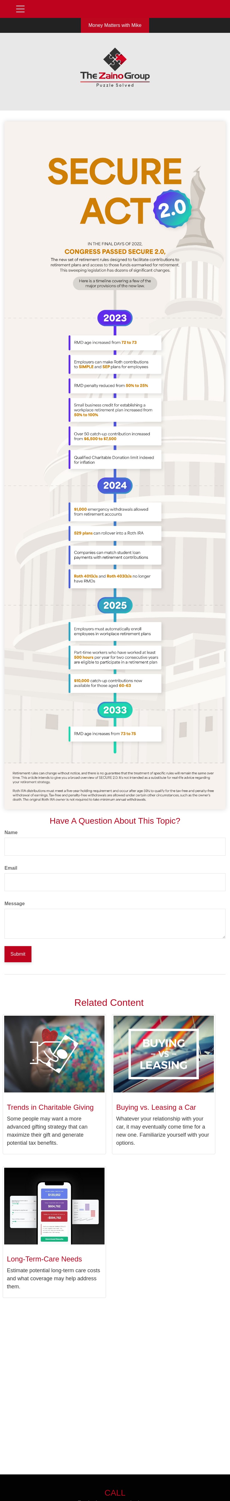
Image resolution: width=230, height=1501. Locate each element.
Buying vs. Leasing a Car (156, 1107)
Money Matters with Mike (115, 25)
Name (11, 832)
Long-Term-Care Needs (44, 1259)
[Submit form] (17, 954)
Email (10, 868)
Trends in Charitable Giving (50, 1107)
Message (14, 903)
